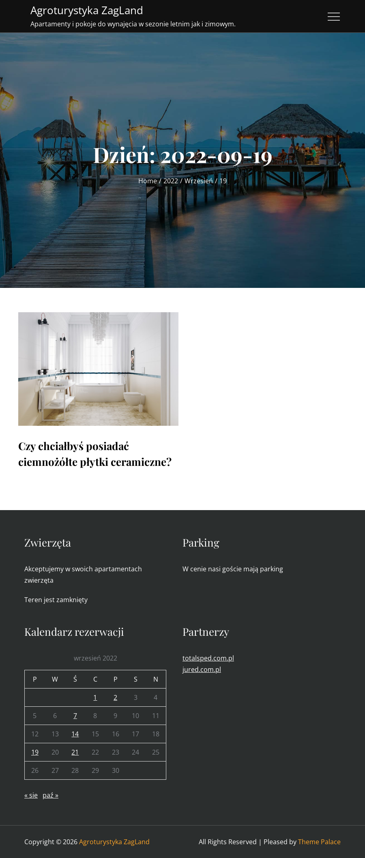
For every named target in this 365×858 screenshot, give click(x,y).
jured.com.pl (201, 669)
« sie (31, 795)
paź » (50, 795)
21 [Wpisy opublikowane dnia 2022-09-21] (75, 752)
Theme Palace (319, 841)
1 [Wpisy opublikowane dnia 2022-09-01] (95, 697)
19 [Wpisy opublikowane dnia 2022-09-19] (35, 752)
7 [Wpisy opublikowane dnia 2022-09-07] (75, 715)
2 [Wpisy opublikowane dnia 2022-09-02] (115, 697)
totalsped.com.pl (208, 658)
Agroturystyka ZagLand (86, 10)
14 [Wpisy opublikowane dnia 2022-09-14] (75, 733)
